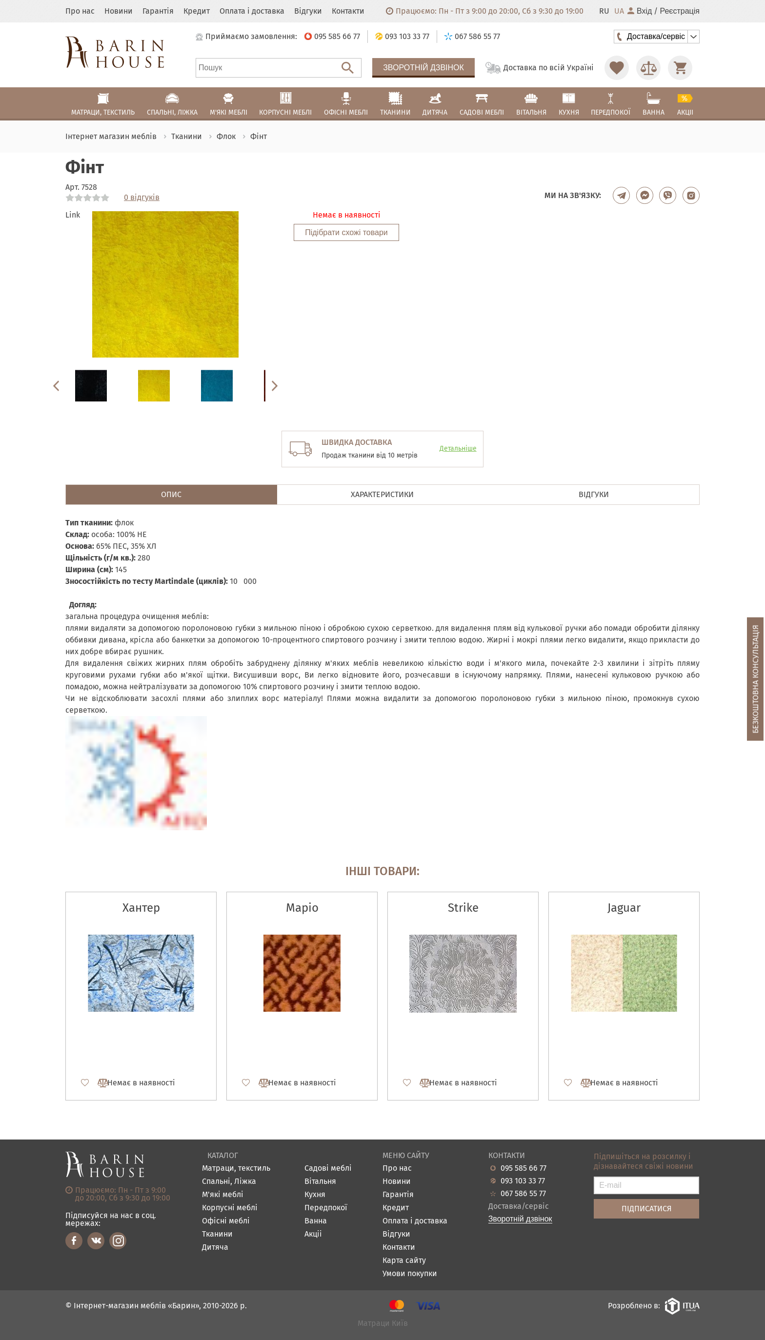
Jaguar (624, 908)
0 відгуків (142, 197)
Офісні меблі (226, 1221)
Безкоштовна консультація (755, 678)
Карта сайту (404, 1261)
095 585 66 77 (523, 1168)
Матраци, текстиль (236, 1168)
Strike (463, 908)
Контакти (348, 11)
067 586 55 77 (523, 1194)
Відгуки (308, 11)
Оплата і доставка (252, 11)
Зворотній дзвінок (423, 67)
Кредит (196, 11)
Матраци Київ (383, 1324)
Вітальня (320, 1182)
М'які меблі (222, 1195)
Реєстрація (680, 11)
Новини (118, 11)
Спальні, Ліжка (229, 1182)
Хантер (141, 908)
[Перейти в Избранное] (616, 68)
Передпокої (325, 1208)
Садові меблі (328, 1168)
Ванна (315, 1221)
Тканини (217, 1234)
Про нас (80, 11)
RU (604, 11)
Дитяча (215, 1247)
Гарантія (158, 11)
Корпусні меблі (230, 1208)
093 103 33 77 (523, 1181)
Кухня (314, 1195)
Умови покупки (409, 1274)
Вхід (639, 11)
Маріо (302, 908)
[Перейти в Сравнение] (648, 68)
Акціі (313, 1234)
